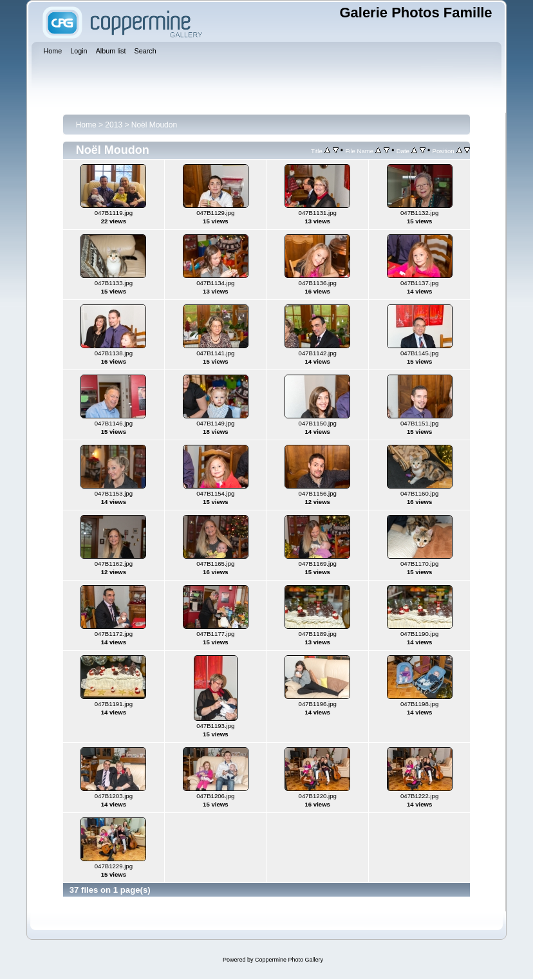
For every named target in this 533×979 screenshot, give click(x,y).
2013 (113, 124)
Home (86, 124)
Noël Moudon (154, 124)
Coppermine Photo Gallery (289, 959)
